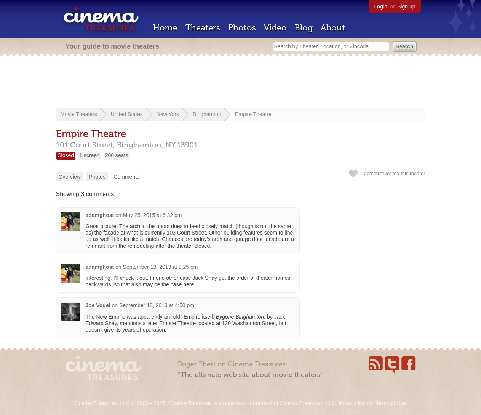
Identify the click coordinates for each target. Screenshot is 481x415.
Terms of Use (390, 403)
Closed (66, 155)
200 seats (116, 155)
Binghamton (207, 114)
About (333, 27)
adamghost (100, 215)
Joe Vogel (98, 305)
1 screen (89, 155)
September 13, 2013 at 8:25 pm (160, 267)
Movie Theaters (79, 114)
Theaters (202, 27)
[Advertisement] (240, 82)
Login (380, 6)
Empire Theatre (253, 114)
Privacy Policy (355, 403)
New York (168, 114)
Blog (304, 27)
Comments (126, 177)
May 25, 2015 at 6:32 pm (152, 215)
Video (275, 27)
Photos (242, 27)
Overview (70, 177)
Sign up (406, 6)
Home (165, 27)
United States (127, 114)
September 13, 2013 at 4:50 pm (156, 305)
